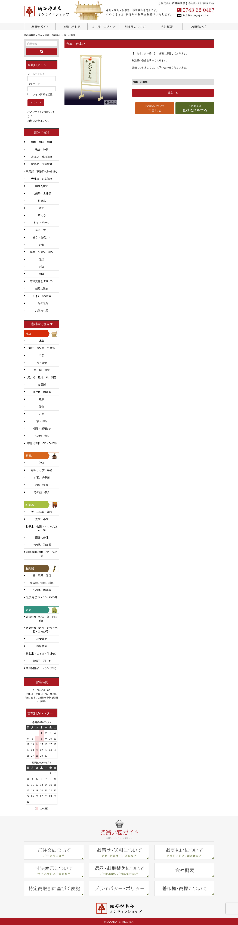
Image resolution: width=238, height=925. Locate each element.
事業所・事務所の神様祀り (42, 170)
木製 (41, 339)
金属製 (42, 383)
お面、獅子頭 (42, 476)
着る (41, 207)
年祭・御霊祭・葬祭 (42, 251)
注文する (173, 92)
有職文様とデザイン (42, 280)
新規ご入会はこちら (38, 119)
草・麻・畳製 (42, 369)
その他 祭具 (42, 491)
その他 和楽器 (42, 543)
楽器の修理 (41, 536)
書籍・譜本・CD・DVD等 (42, 442)
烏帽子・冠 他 (42, 659)
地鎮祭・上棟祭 (42, 192)
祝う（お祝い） (42, 236)
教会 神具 (41, 148)
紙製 (41, 398)
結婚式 (42, 199)
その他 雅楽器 (42, 589)
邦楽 (41, 265)
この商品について (154, 108)
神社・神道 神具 (41, 141)
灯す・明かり (42, 221)
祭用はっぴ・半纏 (41, 469)
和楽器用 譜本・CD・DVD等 (41, 553)
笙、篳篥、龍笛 (42, 574)
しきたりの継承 (42, 294)
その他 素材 (42, 434)
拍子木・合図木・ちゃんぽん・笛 (42, 527)
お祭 (41, 243)
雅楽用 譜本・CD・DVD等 (41, 596)
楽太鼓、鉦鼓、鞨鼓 (42, 581)
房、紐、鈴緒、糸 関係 (41, 376)
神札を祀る (41, 185)
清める (42, 214)
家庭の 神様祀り (41, 155)
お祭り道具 (41, 483)
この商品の (195, 108)
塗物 (41, 405)
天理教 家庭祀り (41, 177)
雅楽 (41, 258)
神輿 (41, 461)
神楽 (41, 273)
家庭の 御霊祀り (41, 163)
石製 (41, 412)
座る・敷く (41, 229)
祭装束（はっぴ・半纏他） (42, 652)
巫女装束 (41, 637)
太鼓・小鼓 (41, 518)
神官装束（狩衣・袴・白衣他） (42, 617)
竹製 (41, 354)
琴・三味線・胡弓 (41, 510)
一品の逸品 (41, 302)
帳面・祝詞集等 (42, 427)
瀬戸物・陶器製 (42, 391)
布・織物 (41, 361)
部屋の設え (41, 287)
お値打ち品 (41, 309)
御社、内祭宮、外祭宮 (42, 347)
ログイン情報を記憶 (40, 93)
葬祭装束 (41, 645)
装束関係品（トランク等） (42, 667)
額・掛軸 (41, 420)
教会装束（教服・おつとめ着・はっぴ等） (42, 628)
